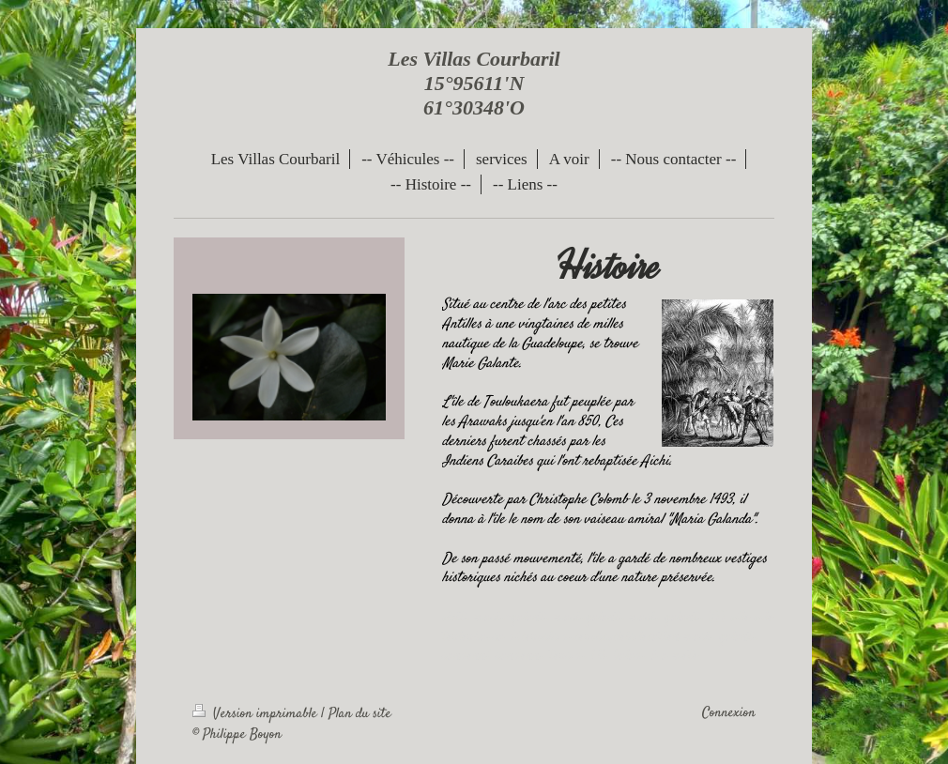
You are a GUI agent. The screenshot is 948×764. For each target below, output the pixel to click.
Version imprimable (256, 714)
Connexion (729, 713)
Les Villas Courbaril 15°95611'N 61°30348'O (473, 83)
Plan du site (360, 714)
